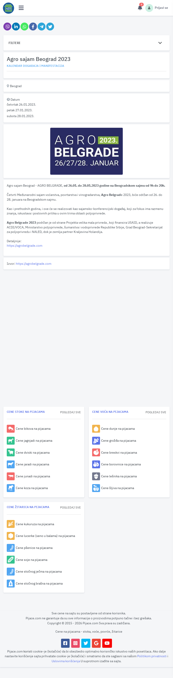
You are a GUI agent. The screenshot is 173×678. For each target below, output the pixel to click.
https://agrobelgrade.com (24, 245)
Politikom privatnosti (152, 656)
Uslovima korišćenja (66, 661)
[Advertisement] (86, 302)
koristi (27, 651)
